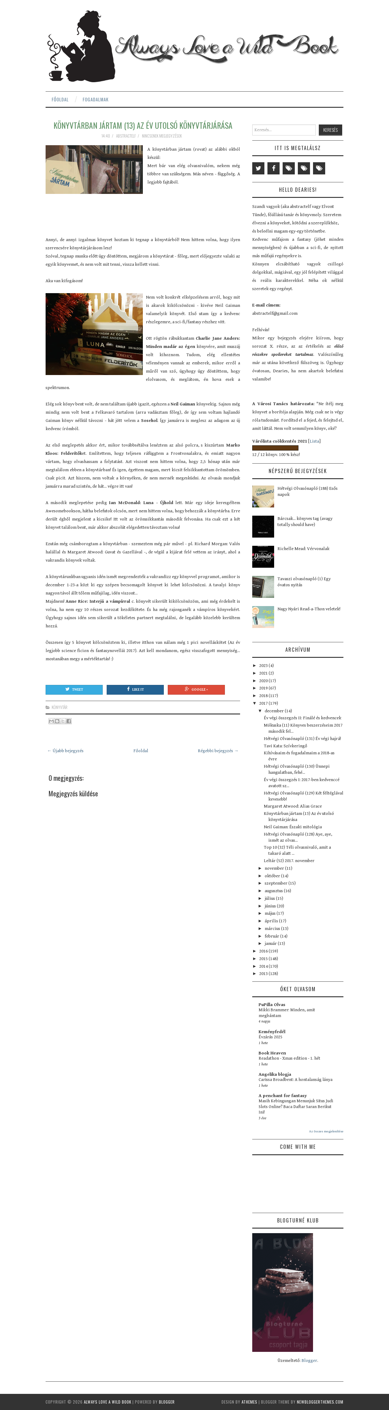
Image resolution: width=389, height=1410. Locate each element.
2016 (264, 951)
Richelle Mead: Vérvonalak (303, 548)
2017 (264, 703)
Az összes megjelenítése (326, 1131)
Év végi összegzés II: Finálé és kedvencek (302, 718)
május (271, 913)
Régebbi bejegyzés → (218, 750)
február (272, 936)
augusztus (274, 890)
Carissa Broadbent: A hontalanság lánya (295, 1079)
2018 (264, 695)
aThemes (249, 1402)
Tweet (74, 689)
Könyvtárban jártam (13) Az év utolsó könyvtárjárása (142, 125)
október (273, 876)
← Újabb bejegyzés (65, 750)
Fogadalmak (95, 99)
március (273, 928)
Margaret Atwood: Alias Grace (293, 806)
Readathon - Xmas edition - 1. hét (289, 1058)
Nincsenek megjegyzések (162, 136)
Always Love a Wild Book (107, 1402)
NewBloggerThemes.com (320, 1402)
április (272, 921)
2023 (264, 665)
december (275, 711)
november (275, 868)
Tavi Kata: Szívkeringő (285, 746)
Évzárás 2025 (270, 1037)
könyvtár (59, 707)
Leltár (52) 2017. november (289, 860)
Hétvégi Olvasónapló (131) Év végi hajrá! (302, 738)
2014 (264, 966)
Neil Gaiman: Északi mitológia (293, 827)
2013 (264, 973)
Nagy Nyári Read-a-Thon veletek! (308, 609)
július (270, 898)
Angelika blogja (275, 1074)
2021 (264, 673)
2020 (264, 680)
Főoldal (60, 99)
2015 (264, 958)
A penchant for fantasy (283, 1095)
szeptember (276, 883)
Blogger (309, 1360)
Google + (196, 689)
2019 (264, 688)
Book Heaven (272, 1053)
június (271, 906)
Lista (314, 441)
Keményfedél (272, 1031)
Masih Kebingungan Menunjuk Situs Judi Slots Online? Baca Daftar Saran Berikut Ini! (296, 1107)
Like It (135, 689)
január (271, 943)
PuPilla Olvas (272, 1004)
